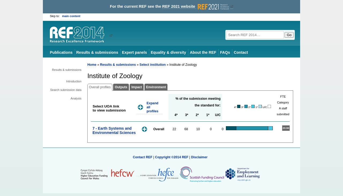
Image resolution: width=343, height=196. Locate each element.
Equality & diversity (168, 52)
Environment (156, 87)
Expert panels (134, 52)
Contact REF (142, 157)
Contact (241, 52)
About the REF (203, 52)
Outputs (121, 87)
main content (71, 16)
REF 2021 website (196, 6)
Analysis (75, 98)
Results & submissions (97, 52)
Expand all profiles (152, 107)
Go (289, 35)
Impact (136, 87)
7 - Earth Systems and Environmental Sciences (114, 130)
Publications (61, 52)
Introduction (73, 81)
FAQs (225, 52)
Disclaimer (199, 157)
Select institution (153, 65)
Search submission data (65, 89)
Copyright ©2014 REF (172, 157)
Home (91, 65)
